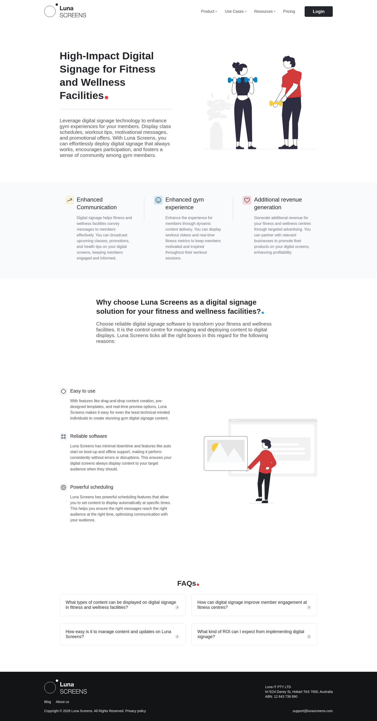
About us (62, 702)
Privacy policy (135, 711)
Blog (47, 702)
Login (319, 11)
